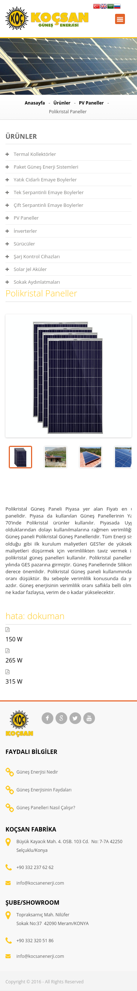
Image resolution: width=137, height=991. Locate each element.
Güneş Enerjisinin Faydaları (44, 790)
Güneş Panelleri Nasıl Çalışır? (45, 808)
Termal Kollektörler (30, 154)
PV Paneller (91, 103)
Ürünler (62, 103)
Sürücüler (20, 243)
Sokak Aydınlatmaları (32, 282)
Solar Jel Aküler (26, 269)
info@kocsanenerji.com (40, 883)
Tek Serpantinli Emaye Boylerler (44, 192)
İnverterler (21, 231)
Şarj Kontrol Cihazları (32, 256)
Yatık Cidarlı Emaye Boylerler (41, 179)
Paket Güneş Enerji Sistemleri (41, 167)
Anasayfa (35, 103)
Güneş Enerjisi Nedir (37, 772)
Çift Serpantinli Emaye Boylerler (44, 205)
